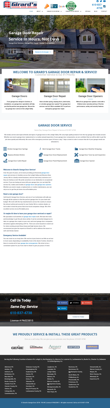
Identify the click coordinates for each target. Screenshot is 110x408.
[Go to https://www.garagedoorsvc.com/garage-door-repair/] (55, 94)
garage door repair (30, 216)
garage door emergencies (29, 243)
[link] (31, 11)
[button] (97, 1)
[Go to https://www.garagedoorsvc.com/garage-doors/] (19, 94)
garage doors (30, 184)
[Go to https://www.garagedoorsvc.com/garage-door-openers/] (90, 93)
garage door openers (44, 184)
